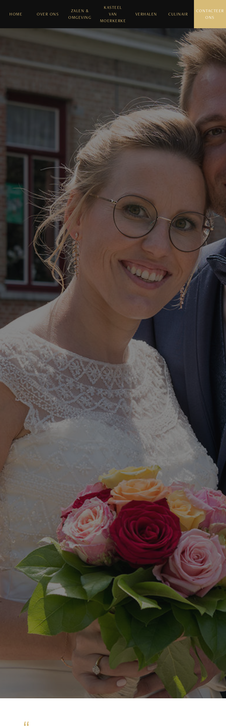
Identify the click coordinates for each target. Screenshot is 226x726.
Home (15, 14)
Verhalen (146, 14)
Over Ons (48, 14)
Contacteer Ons (210, 14)
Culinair (178, 14)
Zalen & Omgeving (79, 14)
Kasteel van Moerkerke (113, 14)
